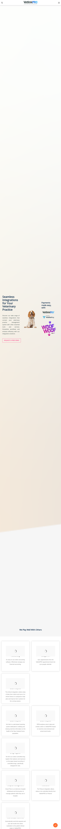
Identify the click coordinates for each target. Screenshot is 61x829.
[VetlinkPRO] (30, 2)
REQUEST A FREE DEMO (11, 340)
